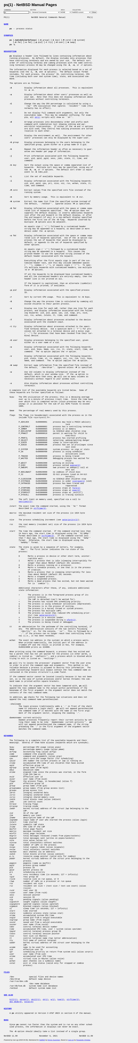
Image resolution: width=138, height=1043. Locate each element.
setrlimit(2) (25, 501)
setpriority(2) (70, 520)
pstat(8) (29, 1002)
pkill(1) (35, 999)
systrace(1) (78, 481)
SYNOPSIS (8, 35)
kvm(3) (60, 999)
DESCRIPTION (10, 51)
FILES (7, 972)
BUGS (6, 1020)
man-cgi (71, 1040)
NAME (6, 24)
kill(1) (13, 999)
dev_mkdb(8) (16, 1002)
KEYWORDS (8, 736)
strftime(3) (40, 508)
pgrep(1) (24, 999)
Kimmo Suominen (53, 1040)
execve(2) (75, 465)
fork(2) (76, 488)
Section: (33, 10)
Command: (8, 10)
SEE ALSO (8, 995)
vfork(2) (71, 620)
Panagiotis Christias (83, 1040)
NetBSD (42, 1040)
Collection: (76, 10)
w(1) (53, 999)
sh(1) (37, 117)
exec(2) (76, 490)
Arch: (64, 10)
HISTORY (8, 1008)
